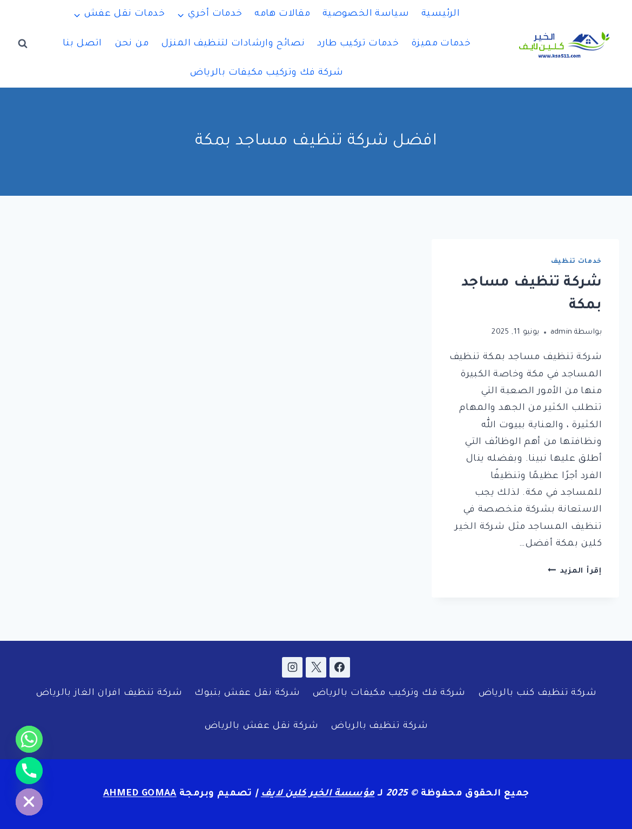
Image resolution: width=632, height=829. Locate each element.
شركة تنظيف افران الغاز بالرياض (109, 693)
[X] (316, 667)
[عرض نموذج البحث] (22, 44)
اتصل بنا (82, 44)
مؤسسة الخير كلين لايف (318, 794)
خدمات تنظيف (576, 262)
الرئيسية (440, 14)
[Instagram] (292, 667)
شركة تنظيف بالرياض (379, 726)
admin (561, 332)
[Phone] (29, 770)
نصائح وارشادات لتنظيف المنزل (233, 44)
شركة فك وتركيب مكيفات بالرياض (266, 73)
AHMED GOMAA (140, 794)
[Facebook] (340, 667)
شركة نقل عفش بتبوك (247, 693)
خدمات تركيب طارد (358, 44)
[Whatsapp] (29, 739)
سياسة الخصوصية (365, 14)
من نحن (132, 44)
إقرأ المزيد (575, 571)
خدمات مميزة (440, 44)
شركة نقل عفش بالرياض (261, 726)
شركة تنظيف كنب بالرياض (537, 693)
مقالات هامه (282, 14)
